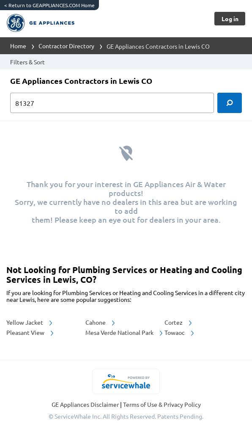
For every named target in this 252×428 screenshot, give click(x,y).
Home (18, 46)
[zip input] (112, 103)
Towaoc (179, 332)
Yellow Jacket (30, 322)
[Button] (229, 18)
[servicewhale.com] (126, 381)
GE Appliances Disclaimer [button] (86, 404)
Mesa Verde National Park (124, 332)
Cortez (178, 322)
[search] (229, 103)
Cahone (100, 322)
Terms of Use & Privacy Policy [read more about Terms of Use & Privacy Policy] (162, 404)
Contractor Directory (66, 46)
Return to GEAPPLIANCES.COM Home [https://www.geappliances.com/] (49, 5)
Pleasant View (30, 332)
